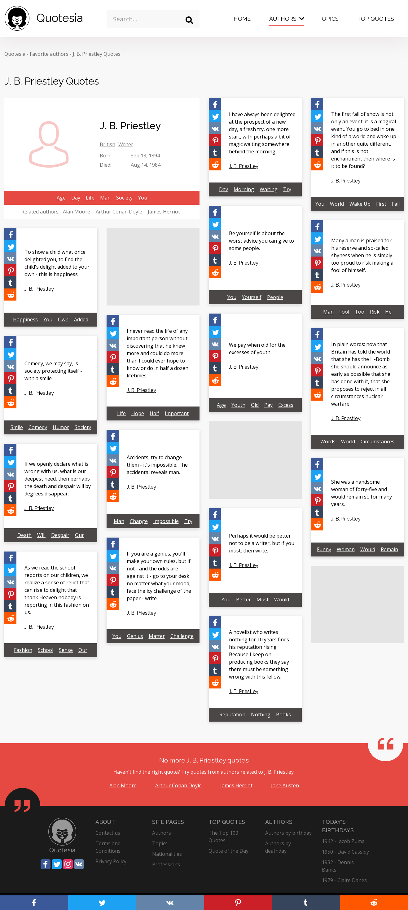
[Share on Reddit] (215, 164)
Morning (244, 189)
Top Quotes (375, 18)
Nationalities (167, 854)
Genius (135, 636)
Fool (344, 311)
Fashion (23, 650)
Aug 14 (139, 164)
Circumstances (377, 441)
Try (287, 189)
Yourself (251, 297)
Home (242, 18)
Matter (157, 636)
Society (124, 197)
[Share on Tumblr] (215, 152)
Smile (17, 427)
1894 (154, 155)
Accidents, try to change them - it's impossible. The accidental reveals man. (157, 465)
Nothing (260, 714)
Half (154, 413)
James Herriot (164, 211)
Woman (346, 549)
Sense (66, 650)
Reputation (232, 714)
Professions (166, 864)
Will (41, 535)
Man (105, 197)
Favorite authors (49, 54)
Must (263, 599)
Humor (61, 427)
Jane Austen (285, 785)
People (275, 297)
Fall (396, 203)
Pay (268, 405)
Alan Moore (76, 211)
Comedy (38, 427)
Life (90, 197)
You (142, 197)
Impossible (166, 521)
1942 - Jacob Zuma (343, 841)
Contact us (107, 832)
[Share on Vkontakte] (215, 128)
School (45, 650)
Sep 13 (138, 155)
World (337, 203)
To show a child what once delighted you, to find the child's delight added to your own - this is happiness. (57, 263)
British (107, 144)
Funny (324, 549)
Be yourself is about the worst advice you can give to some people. (261, 241)
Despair (60, 535)
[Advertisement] (153, 267)
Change (139, 521)
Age (61, 197)
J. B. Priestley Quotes (97, 54)
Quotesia (14, 54)
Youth (238, 405)
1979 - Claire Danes (344, 880)
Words (328, 441)
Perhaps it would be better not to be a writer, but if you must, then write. (261, 543)
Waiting (269, 189)
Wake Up (360, 203)
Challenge (182, 636)
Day (75, 197)
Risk (374, 311)
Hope (137, 413)
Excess (285, 405)
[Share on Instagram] (68, 864)
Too (359, 311)
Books (283, 714)
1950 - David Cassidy (345, 851)
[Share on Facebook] (215, 104)
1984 (154, 164)
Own (63, 319)
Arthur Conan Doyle (119, 211)
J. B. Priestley (243, 166)
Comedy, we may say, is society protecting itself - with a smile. (53, 371)
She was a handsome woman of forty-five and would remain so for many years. (361, 493)
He (388, 311)
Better (243, 599)
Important (177, 413)
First (381, 203)
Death (24, 535)
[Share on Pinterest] (215, 140)
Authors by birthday (288, 832)
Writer (125, 144)
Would (367, 549)
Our (79, 535)
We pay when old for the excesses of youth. (257, 348)
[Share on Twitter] (215, 116)
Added (81, 319)
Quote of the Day (228, 850)
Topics (328, 18)
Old (255, 405)
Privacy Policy (110, 861)
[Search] (189, 20)
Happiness (25, 319)
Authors (282, 18)
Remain (389, 549)
